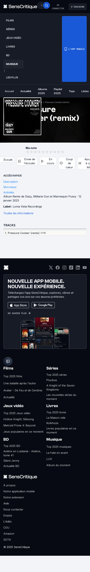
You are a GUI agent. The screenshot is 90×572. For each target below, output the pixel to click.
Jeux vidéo (13, 406)
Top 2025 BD (11, 446)
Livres (52, 406)
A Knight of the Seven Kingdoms (60, 387)
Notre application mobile (19, 491)
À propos (9, 485)
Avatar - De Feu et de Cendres (22, 390)
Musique (54, 439)
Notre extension (13, 497)
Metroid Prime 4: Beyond (19, 425)
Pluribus (51, 380)
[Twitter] (51, 268)
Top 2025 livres (56, 412)
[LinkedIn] (78, 268)
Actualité (8, 397)
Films (8, 368)
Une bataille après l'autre (19, 383)
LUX (49, 459)
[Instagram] (64, 268)
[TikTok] (71, 268)
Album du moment (58, 465)
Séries (52, 368)
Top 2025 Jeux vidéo (16, 413)
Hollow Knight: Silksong (18, 419)
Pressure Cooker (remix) (57, 102)
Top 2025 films (12, 376)
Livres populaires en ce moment (61, 430)
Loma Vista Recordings (27, 206)
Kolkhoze (52, 423)
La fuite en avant (57, 452)
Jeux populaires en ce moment (23, 431)
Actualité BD (11, 466)
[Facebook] (58, 268)
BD (6, 439)
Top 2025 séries (56, 374)
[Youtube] (85, 268)
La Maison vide (55, 417)
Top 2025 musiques (58, 446)
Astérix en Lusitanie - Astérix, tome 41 (22, 453)
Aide (6, 503)
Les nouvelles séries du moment (61, 397)
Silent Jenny (11, 460)
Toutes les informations (18, 213)
